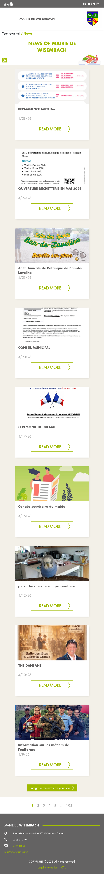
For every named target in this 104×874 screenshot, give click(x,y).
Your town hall (11, 33)
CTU (63, 867)
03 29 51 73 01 (20, 839)
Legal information (48, 867)
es (98, 4)
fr (84, 4)
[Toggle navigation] (8, 19)
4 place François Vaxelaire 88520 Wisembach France (38, 833)
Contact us (19, 845)
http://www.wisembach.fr (16, 851)
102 (69, 805)
